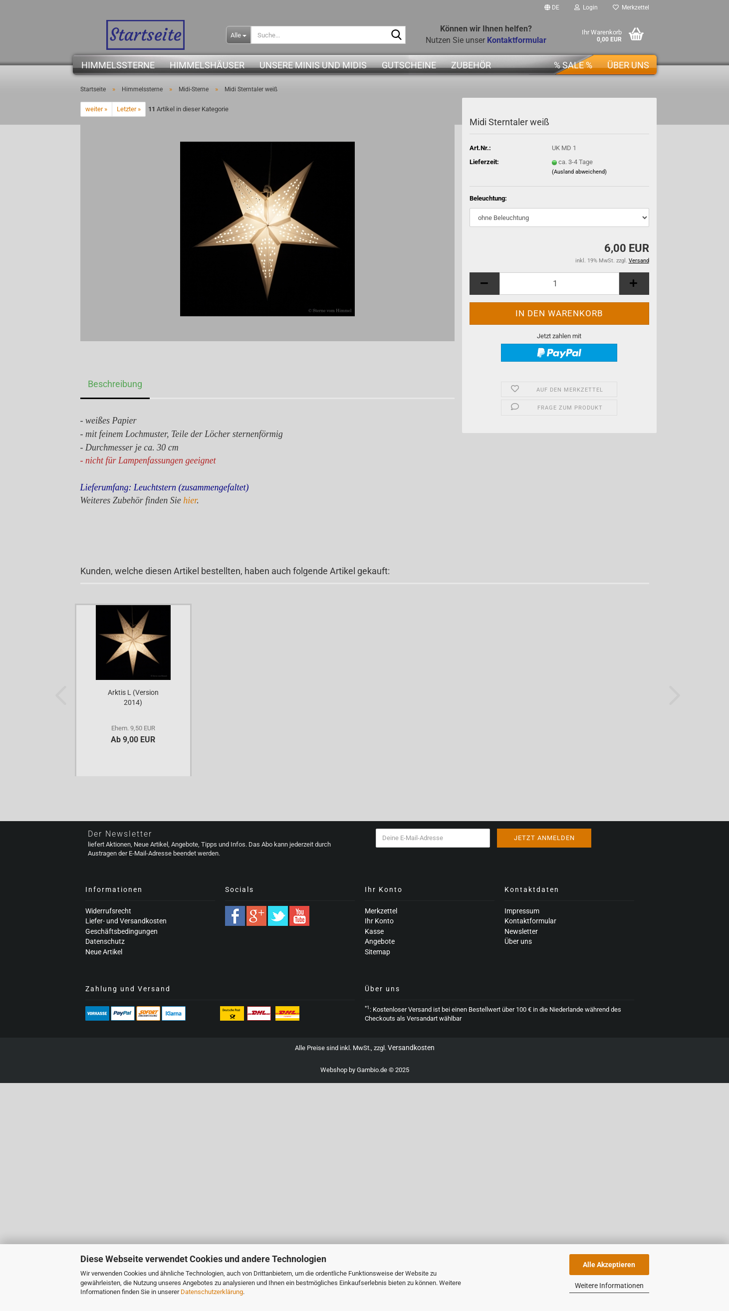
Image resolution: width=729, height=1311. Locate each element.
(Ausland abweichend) (579, 172)
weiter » (96, 109)
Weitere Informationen (609, 1286)
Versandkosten (411, 1048)
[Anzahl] (559, 283)
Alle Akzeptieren (609, 1265)
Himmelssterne (118, 65)
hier (190, 500)
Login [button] (586, 7)
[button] (552, 7)
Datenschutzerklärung (212, 1292)
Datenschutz (105, 941)
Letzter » (129, 109)
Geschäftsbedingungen (121, 931)
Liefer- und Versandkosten (126, 921)
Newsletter (521, 931)
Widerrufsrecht (108, 911)
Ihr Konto (379, 921)
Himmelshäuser (207, 65)
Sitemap (377, 952)
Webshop (333, 1070)
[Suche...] (238, 35)
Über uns (628, 65)
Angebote (380, 941)
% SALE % (573, 65)
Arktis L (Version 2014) (133, 697)
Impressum (521, 911)
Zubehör (471, 65)
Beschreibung (115, 384)
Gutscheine (409, 65)
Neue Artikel (103, 952)
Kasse (374, 931)
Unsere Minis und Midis (313, 65)
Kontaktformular (530, 921)
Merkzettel (631, 7)
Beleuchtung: (488, 198)
